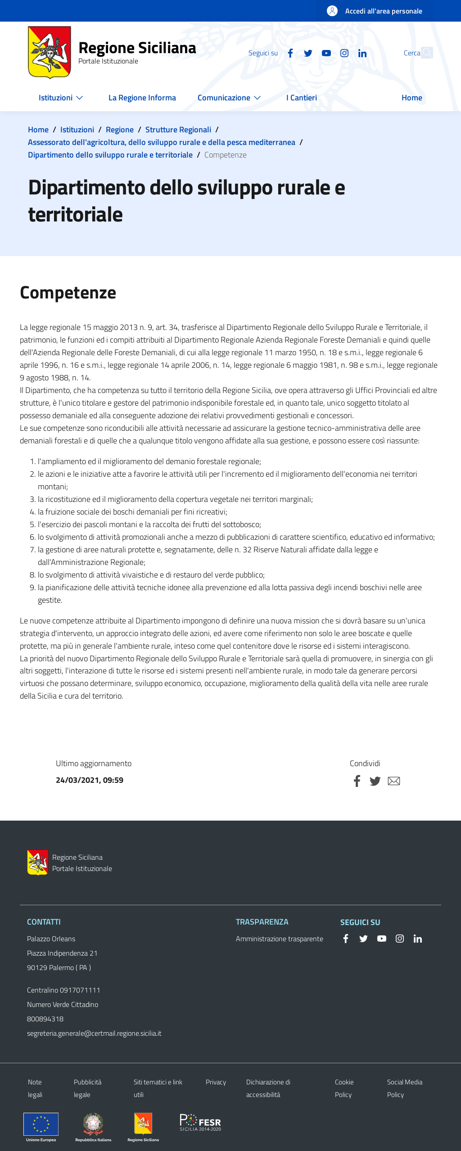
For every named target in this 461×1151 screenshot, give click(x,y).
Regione (120, 129)
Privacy (216, 1082)
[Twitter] (289, 52)
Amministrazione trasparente (279, 938)
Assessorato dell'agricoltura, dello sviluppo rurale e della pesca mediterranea (161, 142)
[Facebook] (271, 52)
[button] (422, 52)
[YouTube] (307, 52)
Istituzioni (77, 129)
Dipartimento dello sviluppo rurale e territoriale (110, 155)
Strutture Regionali (178, 129)
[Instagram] (325, 52)
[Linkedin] (343, 52)
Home (38, 129)
